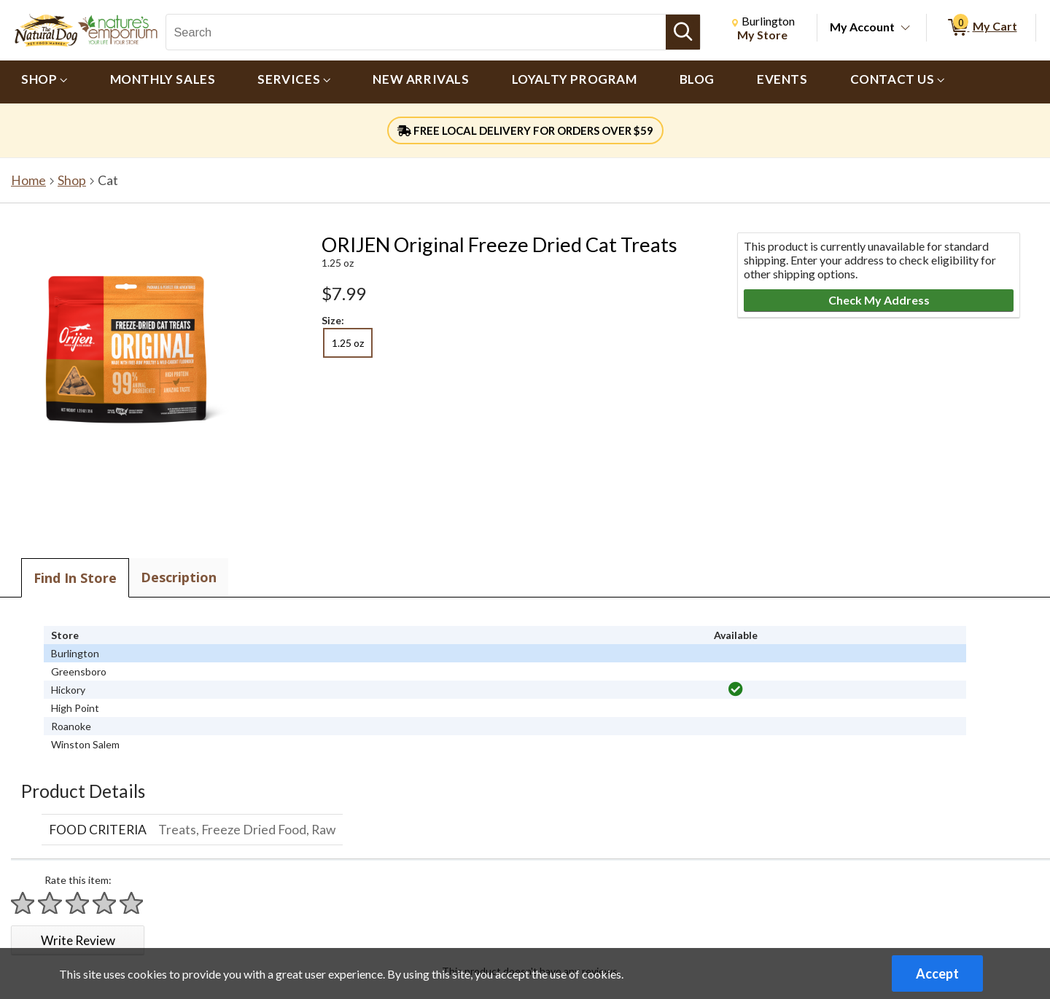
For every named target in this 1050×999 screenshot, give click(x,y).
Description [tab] (179, 577)
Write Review (78, 940)
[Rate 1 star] (23, 903)
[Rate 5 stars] (132, 903)
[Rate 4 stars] (105, 903)
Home (28, 180)
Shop (72, 180)
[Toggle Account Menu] (905, 28)
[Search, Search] (415, 32)
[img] (735, 689)
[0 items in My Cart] (981, 28)
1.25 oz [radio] (348, 343)
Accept (937, 973)
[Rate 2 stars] (50, 903)
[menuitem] (44, 81)
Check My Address (879, 300)
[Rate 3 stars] (78, 903)
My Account (862, 27)
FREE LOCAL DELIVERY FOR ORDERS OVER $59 (525, 130)
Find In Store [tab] (75, 578)
